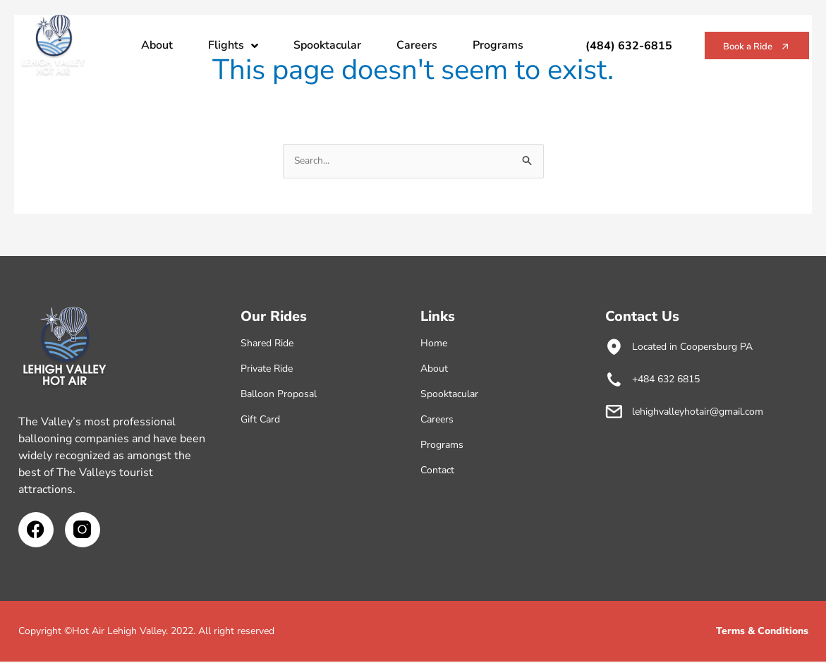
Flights (233, 46)
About (157, 45)
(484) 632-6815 (597, 46)
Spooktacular (327, 45)
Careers (416, 45)
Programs (498, 45)
